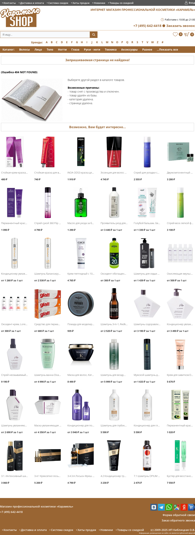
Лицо (38, 49)
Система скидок (58, 3)
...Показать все (167, 49)
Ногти (62, 49)
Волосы (24, 49)
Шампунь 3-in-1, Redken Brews (118, 324)
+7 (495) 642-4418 (147, 25)
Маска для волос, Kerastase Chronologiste (91, 375)
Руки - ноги (92, 49)
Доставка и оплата (32, 3)
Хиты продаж (81, 3)
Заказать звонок (180, 25)
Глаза (75, 49)
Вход (192, 2)
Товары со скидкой (122, 3)
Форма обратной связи (179, 515)
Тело (50, 49)
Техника (110, 49)
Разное (147, 49)
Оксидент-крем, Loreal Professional (21, 324)
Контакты (9, 3)
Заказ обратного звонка (178, 520)
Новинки (99, 3)
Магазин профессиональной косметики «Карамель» (36, 506)
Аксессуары (129, 49)
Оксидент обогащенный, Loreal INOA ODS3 (126, 273)
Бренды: (37, 42)
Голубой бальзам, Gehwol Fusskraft (154, 223)
